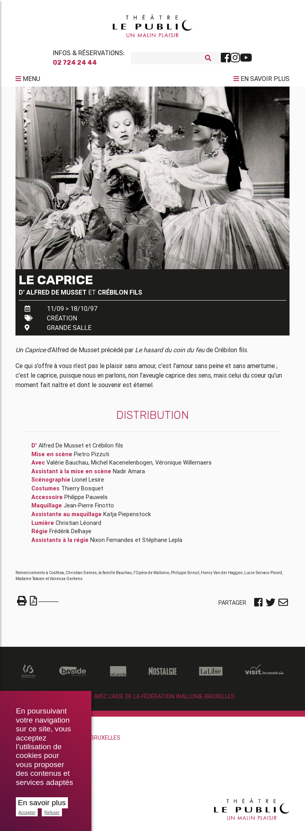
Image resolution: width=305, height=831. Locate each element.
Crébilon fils (120, 295)
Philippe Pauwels (86, 500)
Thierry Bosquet (82, 491)
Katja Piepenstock (127, 517)
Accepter (26, 812)
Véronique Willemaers (183, 465)
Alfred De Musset (56, 295)
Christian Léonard (78, 525)
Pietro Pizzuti (91, 457)
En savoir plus (42, 802)
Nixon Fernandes (111, 543)
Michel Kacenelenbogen (121, 465)
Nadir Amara (129, 474)
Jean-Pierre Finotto (89, 508)
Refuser (52, 812)
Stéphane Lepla (162, 543)
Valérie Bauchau (67, 465)
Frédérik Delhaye (70, 534)
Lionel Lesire (88, 482)
